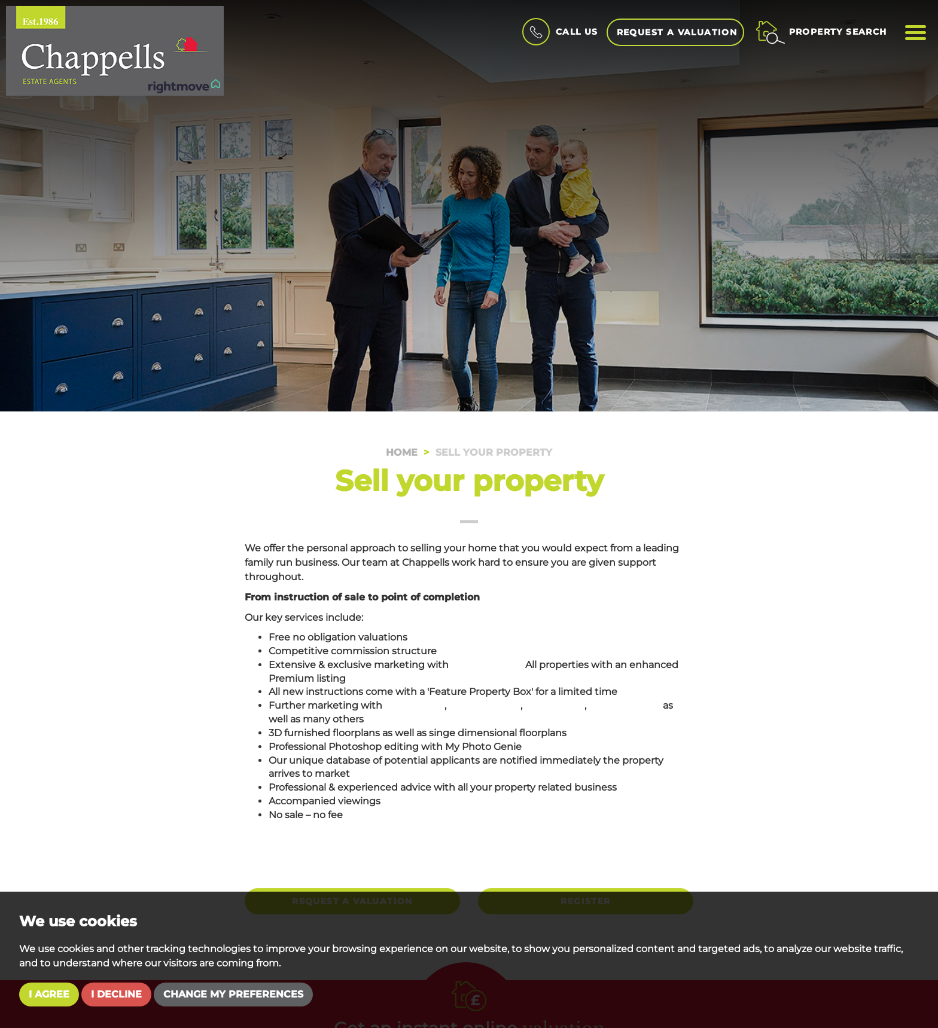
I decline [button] (116, 994)
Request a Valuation (677, 32)
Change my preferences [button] (233, 994)
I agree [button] (49, 994)
